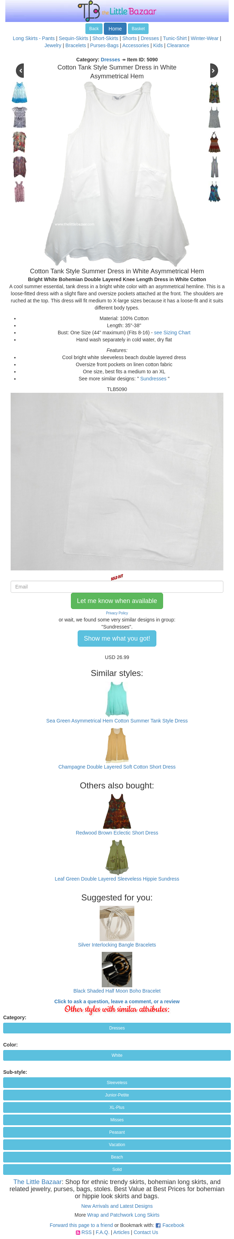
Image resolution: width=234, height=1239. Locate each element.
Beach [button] (117, 1157)
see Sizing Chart (172, 332)
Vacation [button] (117, 1144)
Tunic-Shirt (174, 38)
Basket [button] (138, 28)
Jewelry (53, 45)
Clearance (178, 45)
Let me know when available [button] (117, 600)
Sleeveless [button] (117, 1082)
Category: (14, 1017)
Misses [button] (116, 1119)
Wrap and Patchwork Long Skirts (123, 1215)
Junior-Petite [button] (117, 1095)
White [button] (117, 1055)
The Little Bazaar (37, 1181)
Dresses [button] (117, 1028)
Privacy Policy (117, 613)
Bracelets (75, 45)
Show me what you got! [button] (117, 638)
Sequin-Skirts (73, 38)
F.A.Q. (103, 1232)
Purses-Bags (104, 45)
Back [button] (94, 28)
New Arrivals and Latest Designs (117, 1206)
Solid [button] (117, 1169)
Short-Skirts (105, 38)
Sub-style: (15, 1072)
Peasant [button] (117, 1132)
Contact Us (146, 1232)
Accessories (135, 45)
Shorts (129, 38)
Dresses (150, 38)
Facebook (173, 1225)
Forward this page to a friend (81, 1225)
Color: (10, 1045)
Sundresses (153, 378)
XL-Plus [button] (117, 1107)
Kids (158, 45)
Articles (121, 1232)
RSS (87, 1232)
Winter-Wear (204, 38)
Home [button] (115, 29)
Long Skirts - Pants (34, 38)
